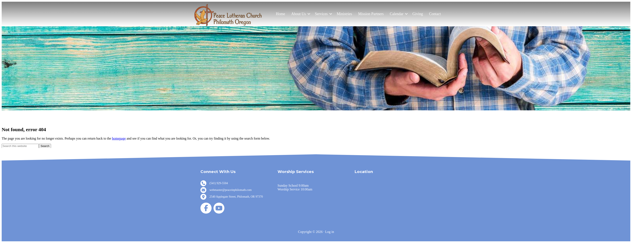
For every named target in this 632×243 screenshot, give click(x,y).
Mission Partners (371, 14)
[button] (309, 14)
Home (280, 14)
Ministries (344, 14)
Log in (329, 232)
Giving (417, 14)
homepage (119, 138)
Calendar (396, 14)
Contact (435, 14)
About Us (298, 14)
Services (321, 14)
